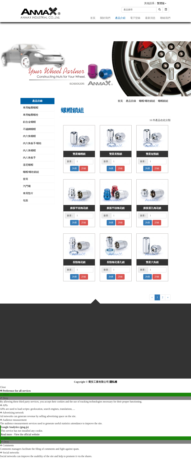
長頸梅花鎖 (79, 262)
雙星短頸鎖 (152, 154)
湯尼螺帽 (28, 164)
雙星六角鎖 (152, 262)
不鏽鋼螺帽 (29, 129)
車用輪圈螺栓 (30, 114)
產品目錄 (131, 101)
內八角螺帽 (29, 150)
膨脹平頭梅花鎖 (79, 208)
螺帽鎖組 (163, 101)
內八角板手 (29, 157)
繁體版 (161, 3)
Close (3, 387)
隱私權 (113, 381)
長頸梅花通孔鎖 (116, 262)
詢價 (74, 168)
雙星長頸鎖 (115, 154)
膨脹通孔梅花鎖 (152, 208)
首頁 (92, 17)
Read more (7, 434)
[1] (84, 161)
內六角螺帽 (29, 136)
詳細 (83, 168)
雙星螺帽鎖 (79, 154)
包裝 (25, 200)
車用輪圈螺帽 (30, 107)
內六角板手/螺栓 (32, 143)
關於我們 (105, 17)
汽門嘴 (27, 186)
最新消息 (150, 17)
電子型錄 (135, 17)
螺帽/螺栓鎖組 (31, 172)
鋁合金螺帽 (29, 122)
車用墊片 (28, 193)
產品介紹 (120, 17)
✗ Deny (4, 398)
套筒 (25, 179)
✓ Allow (4, 394)
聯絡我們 (165, 17)
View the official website (27, 434)
